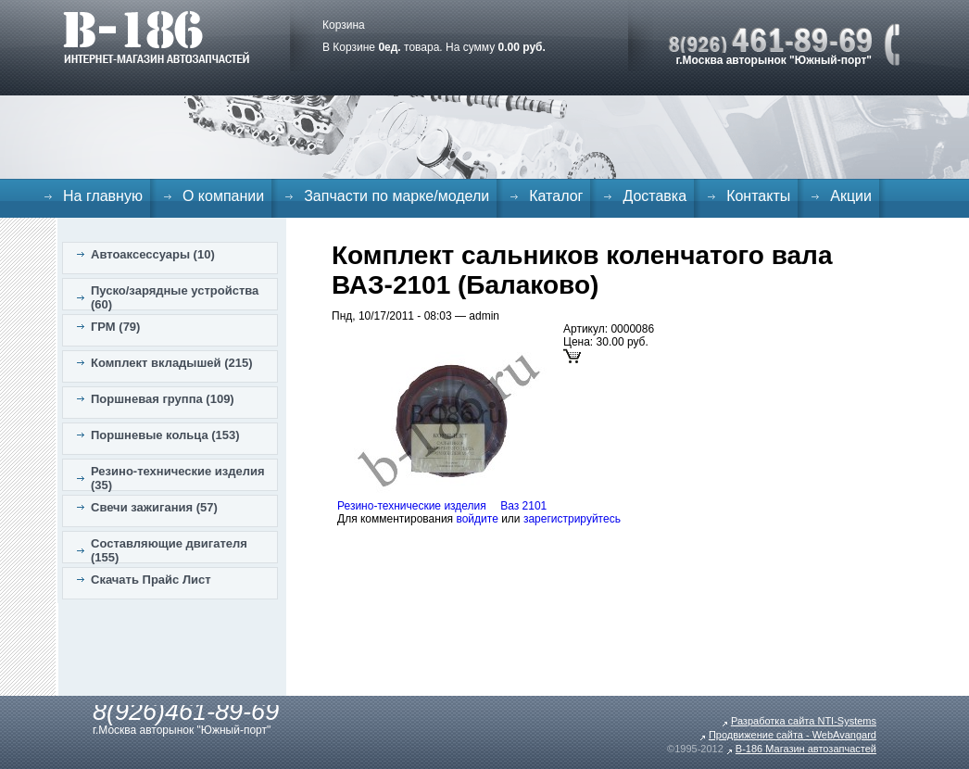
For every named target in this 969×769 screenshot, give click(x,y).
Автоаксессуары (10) (153, 254)
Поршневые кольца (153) (165, 435)
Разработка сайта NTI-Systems (803, 720)
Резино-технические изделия (411, 505)
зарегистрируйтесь (572, 518)
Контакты (758, 196)
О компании (223, 196)
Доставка (654, 196)
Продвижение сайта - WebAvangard (792, 734)
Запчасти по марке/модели (396, 196)
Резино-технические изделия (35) (178, 478)
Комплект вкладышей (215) (172, 363)
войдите (476, 518)
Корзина (343, 25)
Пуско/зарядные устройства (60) (174, 297)
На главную (103, 196)
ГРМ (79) (115, 327)
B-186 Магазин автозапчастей (806, 748)
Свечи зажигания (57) (154, 507)
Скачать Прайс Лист (151, 579)
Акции (851, 196)
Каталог (556, 196)
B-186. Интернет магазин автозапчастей (156, 37)
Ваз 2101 (523, 505)
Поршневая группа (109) (162, 399)
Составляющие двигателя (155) (169, 550)
